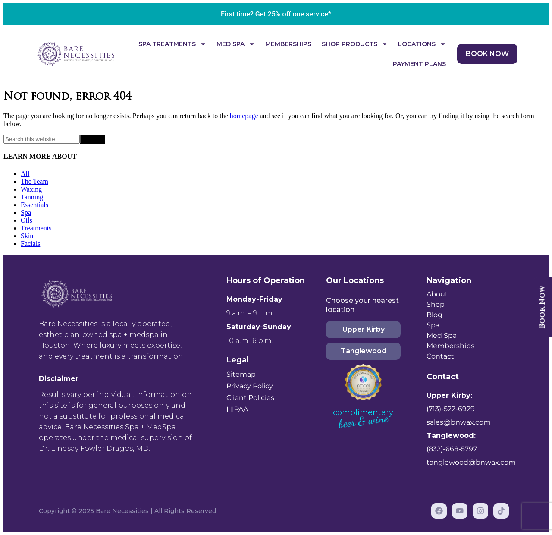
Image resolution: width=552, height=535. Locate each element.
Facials (30, 243)
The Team (34, 181)
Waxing (31, 189)
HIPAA (237, 409)
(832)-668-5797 (452, 449)
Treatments (36, 228)
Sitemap (241, 374)
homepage (244, 116)
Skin (27, 235)
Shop (436, 304)
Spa (26, 212)
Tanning (32, 197)
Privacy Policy (249, 386)
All (25, 173)
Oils (26, 220)
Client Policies (250, 397)
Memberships (288, 44)
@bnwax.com (467, 422)
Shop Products (355, 44)
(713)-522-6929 (451, 409)
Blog (434, 315)
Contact (440, 356)
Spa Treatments (172, 44)
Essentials (34, 204)
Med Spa (235, 44)
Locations (422, 44)
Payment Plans (419, 64)
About (437, 294)
